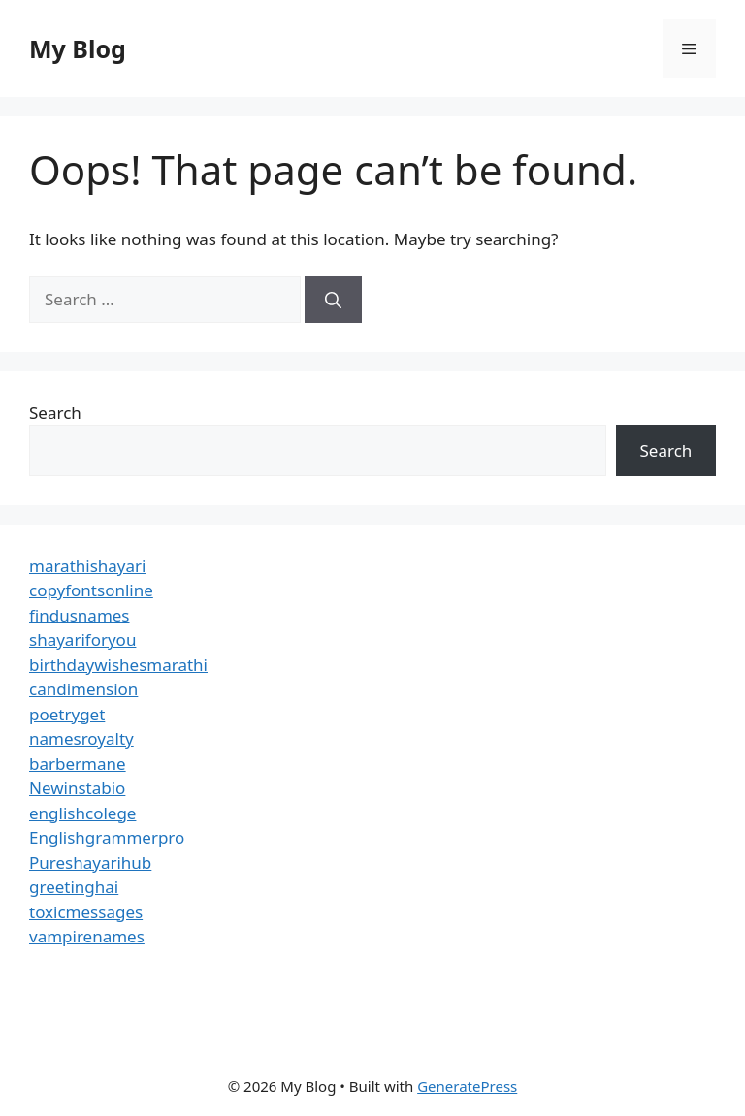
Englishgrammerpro (106, 837)
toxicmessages (86, 912)
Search (55, 412)
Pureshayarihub (90, 862)
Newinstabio (77, 788)
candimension (83, 689)
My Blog (77, 48)
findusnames (79, 615)
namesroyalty (81, 738)
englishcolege (82, 813)
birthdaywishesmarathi (118, 665)
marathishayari (87, 566)
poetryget (67, 714)
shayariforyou (82, 639)
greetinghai (73, 887)
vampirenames (87, 936)
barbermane (77, 763)
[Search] (333, 299)
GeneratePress (467, 1086)
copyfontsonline (91, 590)
